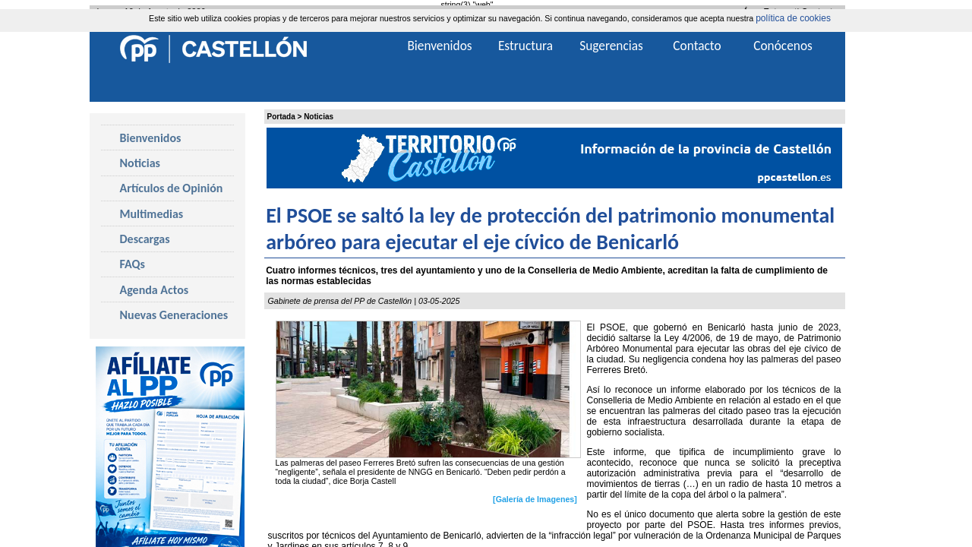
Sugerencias (611, 45)
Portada (281, 116)
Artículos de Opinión (171, 188)
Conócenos (783, 45)
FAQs (132, 264)
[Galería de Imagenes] (535, 499)
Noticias (318, 116)
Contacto (697, 45)
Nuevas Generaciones (174, 315)
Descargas (145, 239)
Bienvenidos (150, 138)
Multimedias (152, 214)
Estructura (525, 45)
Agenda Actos (154, 290)
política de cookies (793, 18)
